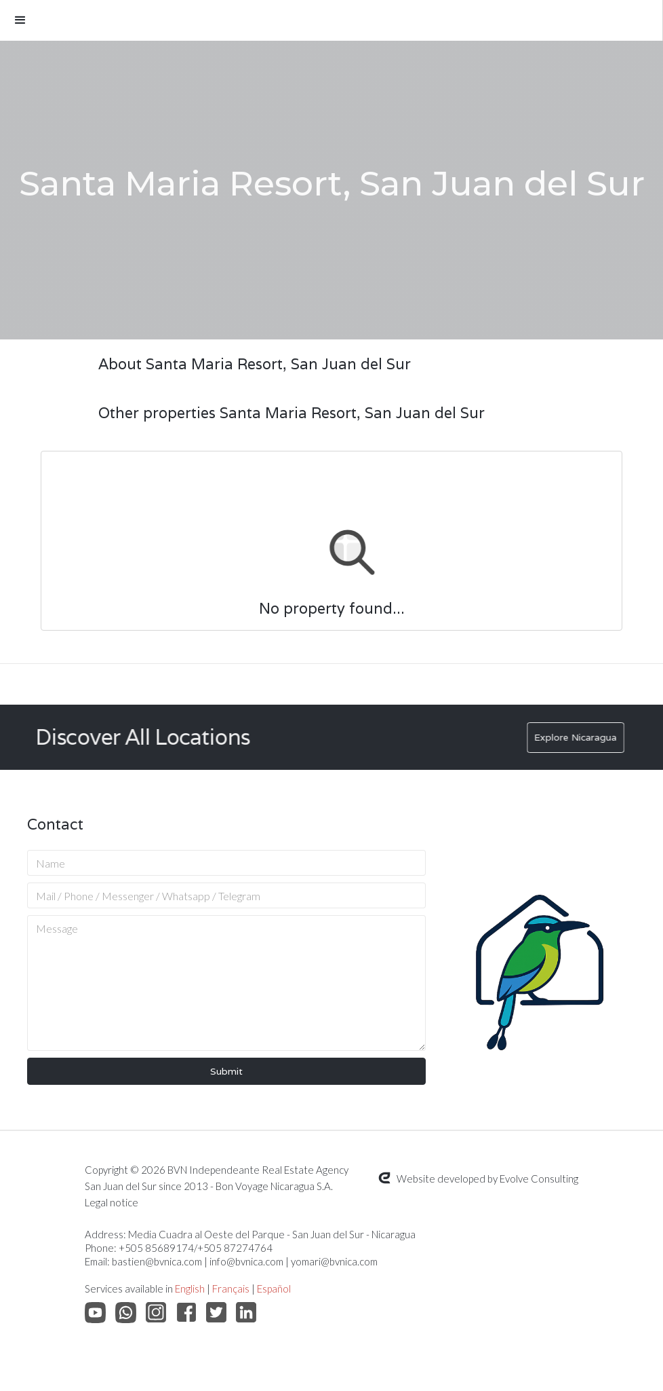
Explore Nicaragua (582, 737)
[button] (331, 20)
